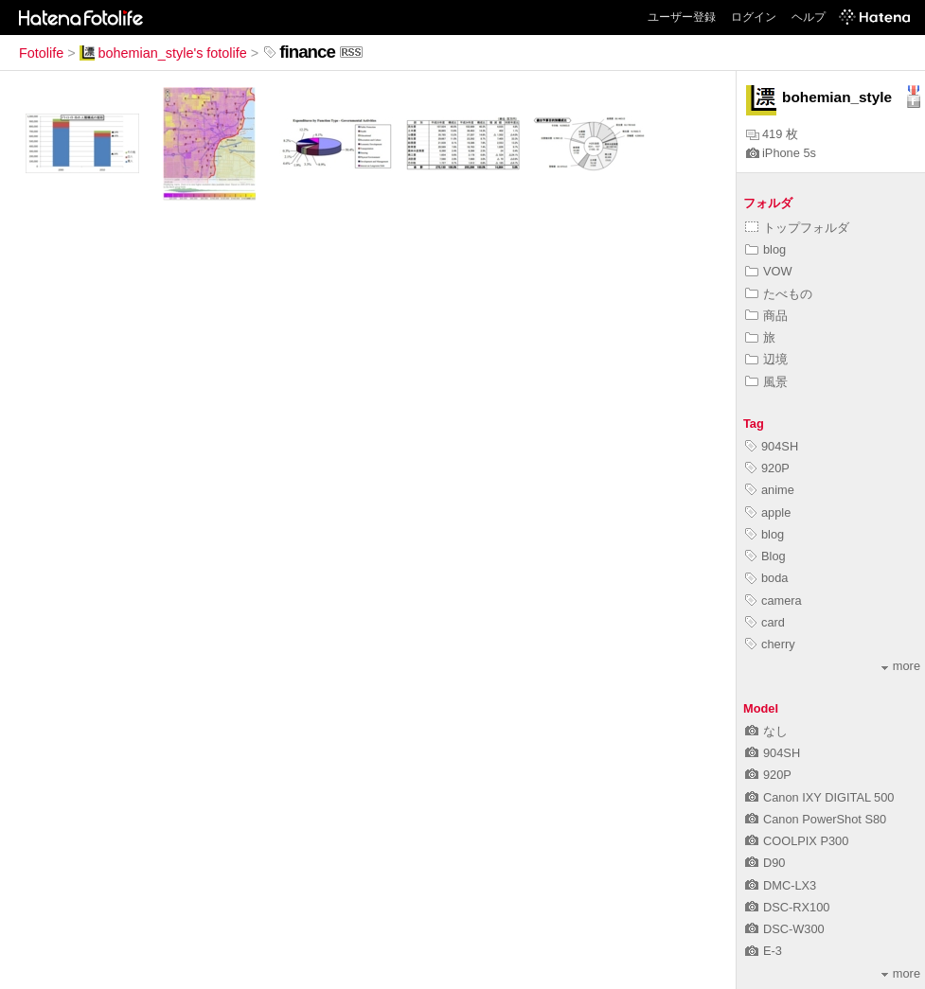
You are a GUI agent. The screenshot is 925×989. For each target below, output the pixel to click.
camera (773, 600)
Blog (765, 556)
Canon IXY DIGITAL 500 (819, 797)
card (765, 622)
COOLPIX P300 (796, 841)
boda (766, 578)
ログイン (753, 17)
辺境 (766, 359)
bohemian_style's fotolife (163, 53)
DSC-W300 (785, 929)
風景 (766, 382)
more (900, 666)
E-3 (763, 951)
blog (765, 249)
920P (767, 468)
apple (768, 512)
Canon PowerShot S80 (815, 819)
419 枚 (772, 134)
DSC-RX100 (787, 907)
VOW (768, 271)
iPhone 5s (781, 153)
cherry (770, 644)
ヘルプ (809, 17)
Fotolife (41, 53)
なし (766, 731)
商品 (766, 316)
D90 (765, 863)
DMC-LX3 (780, 885)
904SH (771, 446)
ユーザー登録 (682, 17)
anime (769, 490)
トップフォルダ (797, 228)
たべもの (778, 294)
